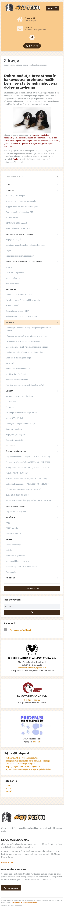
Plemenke (10, 407)
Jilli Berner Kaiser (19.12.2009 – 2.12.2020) (23, 489)
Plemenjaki (11, 402)
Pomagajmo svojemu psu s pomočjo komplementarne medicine (29, 329)
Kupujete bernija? (13, 240)
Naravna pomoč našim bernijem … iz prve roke (27, 336)
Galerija (10, 446)
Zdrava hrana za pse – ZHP (17, 311)
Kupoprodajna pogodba (16, 435)
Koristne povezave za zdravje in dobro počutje (25, 385)
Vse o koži (10, 363)
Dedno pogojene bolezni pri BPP (19, 212)
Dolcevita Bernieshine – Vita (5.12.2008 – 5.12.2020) (27, 484)
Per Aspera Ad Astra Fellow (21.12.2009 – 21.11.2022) (28, 462)
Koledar (9, 550)
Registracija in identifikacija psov (20, 256)
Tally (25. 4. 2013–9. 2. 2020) (17, 495)
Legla (8, 250)
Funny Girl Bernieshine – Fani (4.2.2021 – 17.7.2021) (27, 468)
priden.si (36, 742)
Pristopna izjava (11, 888)
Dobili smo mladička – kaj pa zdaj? (24, 262)
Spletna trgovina (32, 700)
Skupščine (10, 791)
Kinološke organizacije (15, 556)
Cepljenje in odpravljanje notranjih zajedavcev (25, 352)
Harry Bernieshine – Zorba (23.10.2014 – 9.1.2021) (26, 478)
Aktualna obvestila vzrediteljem (19, 396)
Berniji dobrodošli (13, 545)
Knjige (9, 523)
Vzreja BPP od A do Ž (14, 418)
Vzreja (9, 391)
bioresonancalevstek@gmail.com (32, 668)
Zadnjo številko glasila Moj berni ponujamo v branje (28, 761)
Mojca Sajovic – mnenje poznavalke (21, 201)
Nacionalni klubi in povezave (18, 561)
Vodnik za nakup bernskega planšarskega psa (25, 245)
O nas (9, 185)
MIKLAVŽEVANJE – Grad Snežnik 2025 (22, 758)
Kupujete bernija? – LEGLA (19, 234)
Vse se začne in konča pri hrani (19, 295)
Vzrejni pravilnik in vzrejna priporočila (22, 413)
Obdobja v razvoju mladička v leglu (20, 423)
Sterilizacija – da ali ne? (16, 374)
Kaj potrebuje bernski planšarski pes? (22, 207)
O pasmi (10, 190)
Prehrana (11, 289)
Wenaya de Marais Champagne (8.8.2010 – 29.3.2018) (28, 500)
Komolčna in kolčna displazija (18, 369)
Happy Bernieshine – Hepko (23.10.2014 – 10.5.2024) (28, 457)
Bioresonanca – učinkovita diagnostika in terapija (27, 347)
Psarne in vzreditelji (14, 440)
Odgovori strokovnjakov (16, 512)
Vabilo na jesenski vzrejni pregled (20, 764)
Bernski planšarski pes (15, 196)
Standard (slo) (12, 217)
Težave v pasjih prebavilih (17, 380)
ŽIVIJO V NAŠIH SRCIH (16, 451)
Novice (8, 788)
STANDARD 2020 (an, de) (16, 223)
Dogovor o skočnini (14, 429)
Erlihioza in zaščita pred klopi (18, 358)
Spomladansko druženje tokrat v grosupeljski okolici (28, 769)
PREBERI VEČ (7, 863)
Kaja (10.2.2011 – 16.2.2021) (17, 473)
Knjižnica (10, 517)
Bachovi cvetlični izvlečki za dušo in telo (23, 341)
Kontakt (10, 578)
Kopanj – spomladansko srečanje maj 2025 (24, 767)
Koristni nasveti (12, 283)
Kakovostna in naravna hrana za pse (21, 316)
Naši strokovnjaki (15, 506)
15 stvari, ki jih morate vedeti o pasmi (21, 567)
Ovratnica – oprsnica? (15, 273)
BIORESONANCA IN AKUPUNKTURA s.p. (32, 658)
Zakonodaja (11, 572)
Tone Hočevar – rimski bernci (18, 228)
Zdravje (10, 322)
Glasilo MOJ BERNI (13, 534)
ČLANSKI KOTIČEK (32, 588)
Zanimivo (10, 539)
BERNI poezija (12, 528)
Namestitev (11, 267)
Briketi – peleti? (12, 306)
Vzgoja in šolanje (13, 278)
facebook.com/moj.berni (17, 630)
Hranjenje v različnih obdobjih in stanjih (23, 300)
